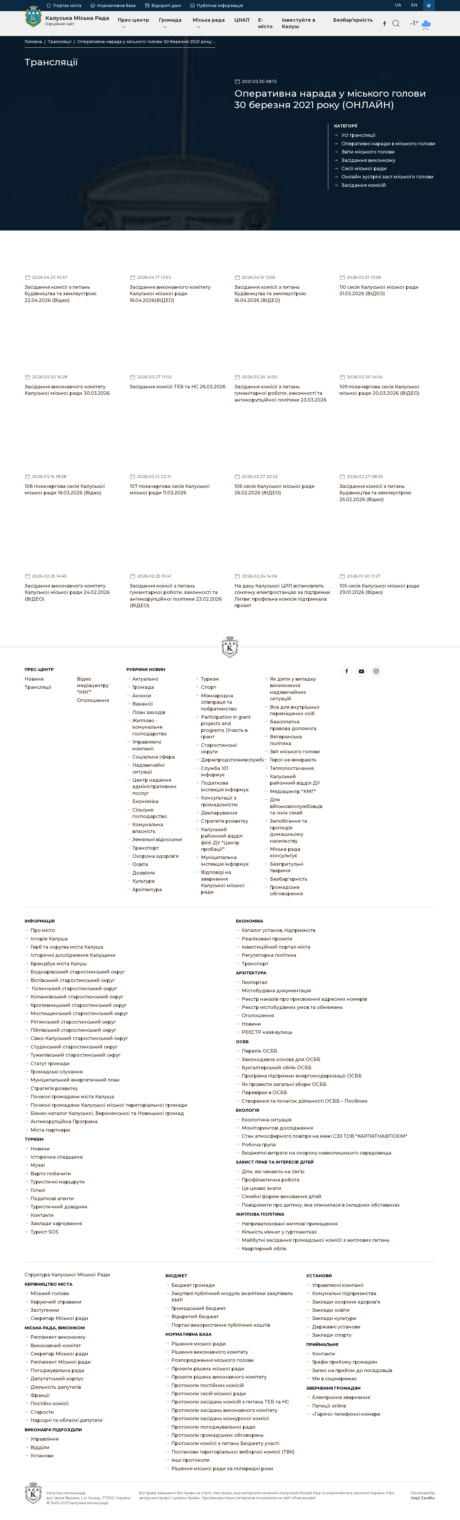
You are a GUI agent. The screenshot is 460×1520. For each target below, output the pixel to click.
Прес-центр (133, 23)
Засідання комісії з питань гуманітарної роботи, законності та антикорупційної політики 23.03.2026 (280, 393)
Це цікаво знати (261, 1188)
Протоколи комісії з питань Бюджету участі (225, 1443)
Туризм (210, 679)
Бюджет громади (193, 1285)
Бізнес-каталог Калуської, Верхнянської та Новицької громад (107, 1113)
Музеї (38, 1165)
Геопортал (255, 982)
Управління (45, 1439)
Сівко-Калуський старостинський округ (79, 1038)
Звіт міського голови (295, 751)
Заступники (45, 1310)
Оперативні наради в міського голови (388, 143)
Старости (42, 1412)
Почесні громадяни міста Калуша (72, 1096)
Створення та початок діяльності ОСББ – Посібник (305, 1101)
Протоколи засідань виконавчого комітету (224, 1410)
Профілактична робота (271, 1180)
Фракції (40, 1395)
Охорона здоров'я (155, 856)
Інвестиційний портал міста (276, 947)
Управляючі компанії (146, 745)
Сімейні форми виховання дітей (282, 1196)
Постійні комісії (50, 1403)
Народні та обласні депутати (67, 1420)
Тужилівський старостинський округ (76, 1055)
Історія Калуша (49, 939)
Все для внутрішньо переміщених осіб (294, 710)
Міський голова (50, 1293)
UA (398, 5)
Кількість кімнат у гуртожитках (279, 1232)
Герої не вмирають (293, 760)
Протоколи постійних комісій (207, 1385)
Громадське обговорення (286, 890)
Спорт (208, 687)
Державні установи (336, 1327)
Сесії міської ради (364, 168)
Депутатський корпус (57, 1378)
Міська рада (209, 23)
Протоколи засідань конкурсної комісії (220, 1418)
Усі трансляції (358, 135)
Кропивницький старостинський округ (79, 1005)
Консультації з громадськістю (219, 801)
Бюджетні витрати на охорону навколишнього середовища (316, 1153)
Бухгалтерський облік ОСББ (277, 1067)
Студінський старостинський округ (74, 1047)
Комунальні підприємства (344, 1293)
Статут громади (50, 1063)
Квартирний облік (264, 1248)
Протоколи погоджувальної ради (213, 1427)
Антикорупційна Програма (64, 1121)
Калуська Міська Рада (77, 20)
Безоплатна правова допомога (293, 725)
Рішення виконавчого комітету (209, 1352)
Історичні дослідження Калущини (73, 955)
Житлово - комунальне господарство (149, 727)
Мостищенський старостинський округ (79, 1013)
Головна (33, 41)
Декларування (219, 813)
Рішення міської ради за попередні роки (222, 1468)
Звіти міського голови (368, 152)
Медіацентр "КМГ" (293, 791)
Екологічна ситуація (267, 1120)
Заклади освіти (331, 1310)
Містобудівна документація (276, 990)
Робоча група (259, 1144)
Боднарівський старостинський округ (78, 972)
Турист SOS (44, 1232)
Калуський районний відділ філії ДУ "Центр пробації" (222, 839)
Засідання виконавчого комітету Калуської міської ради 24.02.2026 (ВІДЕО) (67, 592)
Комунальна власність (147, 828)
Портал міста (67, 5)
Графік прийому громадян (345, 1362)
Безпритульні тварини (286, 867)
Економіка (145, 801)
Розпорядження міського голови (212, 1360)
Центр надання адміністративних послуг (154, 786)
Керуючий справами (56, 1302)
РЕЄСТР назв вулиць (267, 1032)
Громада (170, 23)
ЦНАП (241, 20)
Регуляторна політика (269, 955)
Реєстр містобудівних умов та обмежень (292, 1007)
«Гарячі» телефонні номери (346, 1414)
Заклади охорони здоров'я (346, 1302)
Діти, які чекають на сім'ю (273, 1171)
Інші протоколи (190, 1460)
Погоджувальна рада (57, 1370)
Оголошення (93, 700)
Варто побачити (51, 1173)
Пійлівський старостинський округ (73, 1030)
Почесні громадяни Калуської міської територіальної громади (109, 1105)
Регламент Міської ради (61, 1362)
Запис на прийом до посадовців (352, 1370)
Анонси (141, 695)
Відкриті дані (166, 5)
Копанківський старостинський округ (77, 997)
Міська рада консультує (285, 852)
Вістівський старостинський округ (73, 980)
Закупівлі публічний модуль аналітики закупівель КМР (232, 1297)
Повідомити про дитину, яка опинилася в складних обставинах (321, 1205)
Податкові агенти (52, 1198)
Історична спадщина (57, 1157)
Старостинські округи (219, 748)
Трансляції (60, 41)
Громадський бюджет (198, 1308)
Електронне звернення (341, 1397)
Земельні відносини (157, 839)
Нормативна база (116, 5)
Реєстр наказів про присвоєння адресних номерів (304, 999)
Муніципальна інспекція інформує (225, 861)
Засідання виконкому (368, 160)
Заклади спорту (331, 1335)
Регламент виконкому (58, 1337)
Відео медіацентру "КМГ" (93, 685)
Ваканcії (142, 704)
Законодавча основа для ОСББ (281, 1059)
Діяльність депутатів (56, 1387)
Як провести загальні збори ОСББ (284, 1084)
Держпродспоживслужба (226, 760)
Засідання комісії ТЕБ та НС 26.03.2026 (178, 387)
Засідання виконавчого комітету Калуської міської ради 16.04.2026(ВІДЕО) (170, 293)
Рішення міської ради (198, 1344)
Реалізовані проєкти (267, 939)
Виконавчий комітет (56, 1345)
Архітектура (147, 889)
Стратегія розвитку (224, 821)
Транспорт (145, 848)
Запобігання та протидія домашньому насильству (288, 830)
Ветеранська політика (286, 740)
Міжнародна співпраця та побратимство (219, 702)
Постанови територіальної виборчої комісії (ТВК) (233, 1452)
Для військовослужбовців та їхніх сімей (295, 806)
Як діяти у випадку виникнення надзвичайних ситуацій (293, 688)
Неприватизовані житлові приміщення (290, 1224)
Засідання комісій (363, 185)
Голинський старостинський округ (74, 988)
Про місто (43, 930)
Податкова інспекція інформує (225, 786)
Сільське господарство (149, 813)
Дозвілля (143, 873)
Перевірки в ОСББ (264, 1092)
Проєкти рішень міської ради (207, 1369)
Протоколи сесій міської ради (208, 1393)
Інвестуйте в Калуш (298, 23)
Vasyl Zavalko (423, 1498)
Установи (42, 1455)
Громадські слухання (57, 1072)
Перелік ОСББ (259, 1051)
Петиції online (329, 1406)
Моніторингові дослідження (277, 1128)
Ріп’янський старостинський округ (73, 1022)
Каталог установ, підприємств (278, 930)
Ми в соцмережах (334, 1378)
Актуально (145, 679)
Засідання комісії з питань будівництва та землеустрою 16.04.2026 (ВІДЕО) (270, 293)
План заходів (148, 712)
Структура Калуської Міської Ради (67, 1275)
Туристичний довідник (59, 1207)
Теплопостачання (292, 768)
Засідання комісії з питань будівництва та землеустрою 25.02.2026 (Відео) (375, 493)
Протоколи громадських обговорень (217, 1435)
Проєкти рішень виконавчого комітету (219, 1377)
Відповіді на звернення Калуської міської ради (223, 882)
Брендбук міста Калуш (59, 963)
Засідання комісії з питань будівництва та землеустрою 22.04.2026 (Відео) (61, 293)
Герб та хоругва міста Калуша (67, 947)
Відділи (40, 1447)
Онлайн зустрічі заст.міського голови (387, 177)
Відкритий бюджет (195, 1316)
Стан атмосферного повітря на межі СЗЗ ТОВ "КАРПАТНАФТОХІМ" (324, 1136)
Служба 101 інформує (214, 772)
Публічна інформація (220, 5)
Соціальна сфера (153, 757)
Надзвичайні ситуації (148, 768)
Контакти (42, 1215)
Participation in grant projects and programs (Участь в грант (226, 726)
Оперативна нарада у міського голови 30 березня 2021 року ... (146, 41)
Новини (34, 679)
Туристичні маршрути (58, 1182)
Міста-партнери (50, 1130)
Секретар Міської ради (59, 1318)
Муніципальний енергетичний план (75, 1080)
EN (414, 5)
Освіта (140, 864)
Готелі (38, 1190)
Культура (143, 881)
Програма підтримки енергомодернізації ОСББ (302, 1076)
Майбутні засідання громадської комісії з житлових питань (316, 1240)
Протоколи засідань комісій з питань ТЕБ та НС (230, 1402)
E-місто (265, 23)
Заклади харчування (56, 1223)
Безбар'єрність (353, 20)
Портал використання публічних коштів (220, 1325)
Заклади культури (334, 1318)
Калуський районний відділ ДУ (295, 780)
